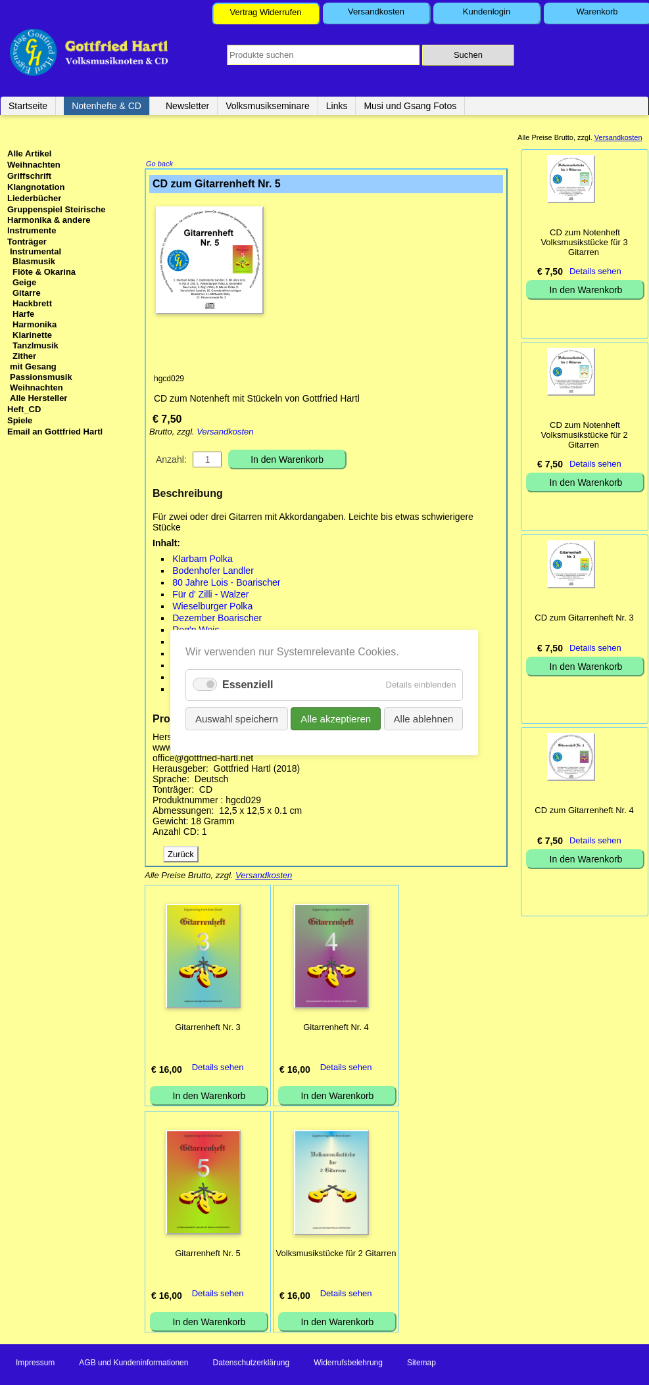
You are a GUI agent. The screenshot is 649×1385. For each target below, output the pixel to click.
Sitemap (421, 1364)
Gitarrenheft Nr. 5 (208, 1254)
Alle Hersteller (38, 398)
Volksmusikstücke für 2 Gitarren (336, 1254)
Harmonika (34, 324)
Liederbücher (34, 198)
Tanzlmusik (35, 345)
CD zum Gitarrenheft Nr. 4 (584, 810)
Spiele (19, 420)
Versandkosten (376, 11)
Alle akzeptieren (336, 718)
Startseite (28, 106)
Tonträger (27, 241)
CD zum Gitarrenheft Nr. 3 (584, 617)
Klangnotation (35, 187)
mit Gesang (33, 366)
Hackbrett (32, 303)
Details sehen (218, 1068)
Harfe (23, 314)
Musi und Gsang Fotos (410, 106)
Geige (24, 282)
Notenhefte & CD (106, 106)
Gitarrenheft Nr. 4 (336, 1028)
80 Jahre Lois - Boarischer (226, 583)
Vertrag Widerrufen (265, 12)
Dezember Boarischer (217, 619)
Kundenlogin (486, 11)
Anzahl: (171, 461)
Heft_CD (24, 409)
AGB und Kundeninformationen (133, 1364)
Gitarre (26, 293)
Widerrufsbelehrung (348, 1364)
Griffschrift (29, 176)
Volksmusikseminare (268, 106)
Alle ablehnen (424, 718)
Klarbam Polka (202, 560)
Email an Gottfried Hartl (55, 431)
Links (337, 106)
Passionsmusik (41, 377)
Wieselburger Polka (212, 607)
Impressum (35, 1364)
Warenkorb (596, 11)
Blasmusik (33, 261)
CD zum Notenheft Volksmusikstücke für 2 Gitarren (584, 435)
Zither (24, 356)
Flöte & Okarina (44, 272)
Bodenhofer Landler (213, 572)
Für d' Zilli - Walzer (210, 595)
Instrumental (35, 251)
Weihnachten (33, 165)
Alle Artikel (29, 153)
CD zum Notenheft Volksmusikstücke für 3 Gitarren (584, 242)
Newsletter (187, 106)
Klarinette (32, 335)
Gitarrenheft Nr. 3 (208, 1028)
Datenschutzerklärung (250, 1364)
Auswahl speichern (236, 718)
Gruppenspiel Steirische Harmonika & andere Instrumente (56, 219)
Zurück (181, 855)
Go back (159, 165)
